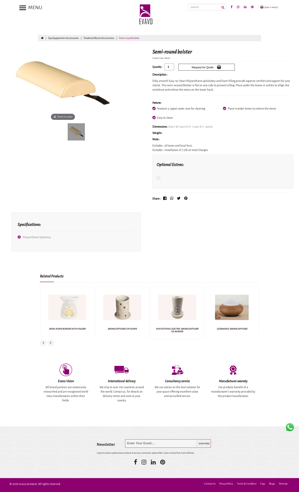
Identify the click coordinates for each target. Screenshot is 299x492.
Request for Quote (206, 67)
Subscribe (201, 444)
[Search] (207, 7)
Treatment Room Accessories (99, 38)
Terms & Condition (246, 483)
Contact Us (210, 483)
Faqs (262, 483)
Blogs (272, 483)
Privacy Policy (226, 483)
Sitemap (283, 483)
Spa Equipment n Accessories (63, 38)
